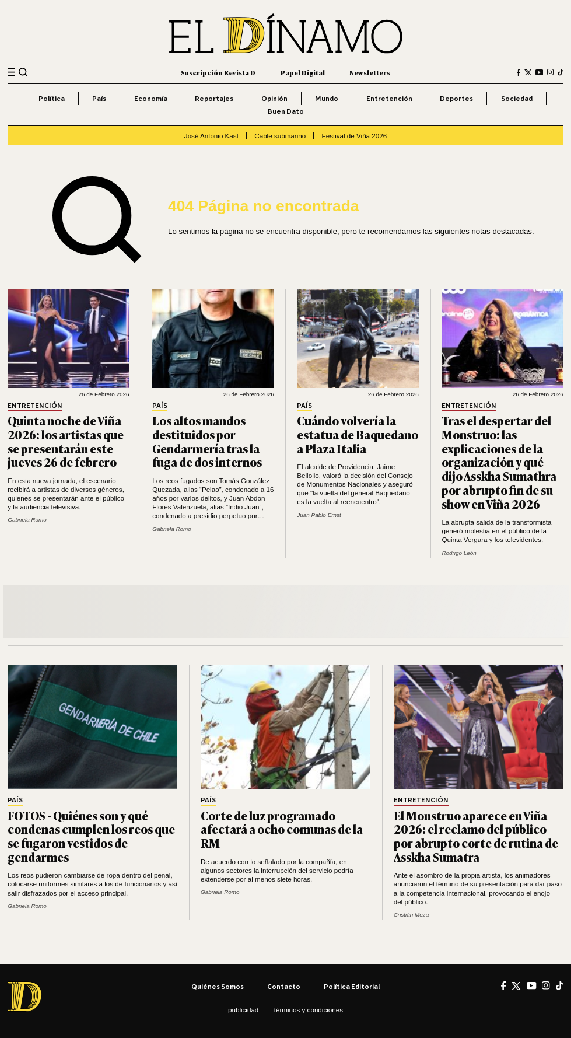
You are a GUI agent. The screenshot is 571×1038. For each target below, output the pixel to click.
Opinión (274, 98)
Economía (150, 98)
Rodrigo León (459, 553)
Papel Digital (303, 72)
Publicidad (243, 1009)
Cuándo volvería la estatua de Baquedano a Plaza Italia (357, 434)
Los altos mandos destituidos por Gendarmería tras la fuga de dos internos (207, 441)
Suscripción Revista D (218, 72)
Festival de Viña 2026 (354, 135)
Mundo (326, 98)
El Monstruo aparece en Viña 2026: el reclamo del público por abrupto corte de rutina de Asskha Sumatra (476, 836)
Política (51, 98)
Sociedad (517, 98)
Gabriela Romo (27, 519)
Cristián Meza (411, 914)
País (99, 98)
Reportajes (214, 98)
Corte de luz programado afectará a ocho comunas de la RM (282, 829)
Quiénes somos (217, 986)
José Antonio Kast (211, 135)
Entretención (389, 98)
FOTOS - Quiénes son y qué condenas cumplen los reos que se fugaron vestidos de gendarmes (91, 836)
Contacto (283, 986)
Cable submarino (280, 135)
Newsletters (369, 72)
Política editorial (352, 986)
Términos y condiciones (308, 1009)
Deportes (456, 98)
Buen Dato (286, 111)
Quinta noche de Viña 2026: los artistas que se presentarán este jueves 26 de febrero (66, 441)
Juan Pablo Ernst (319, 515)
